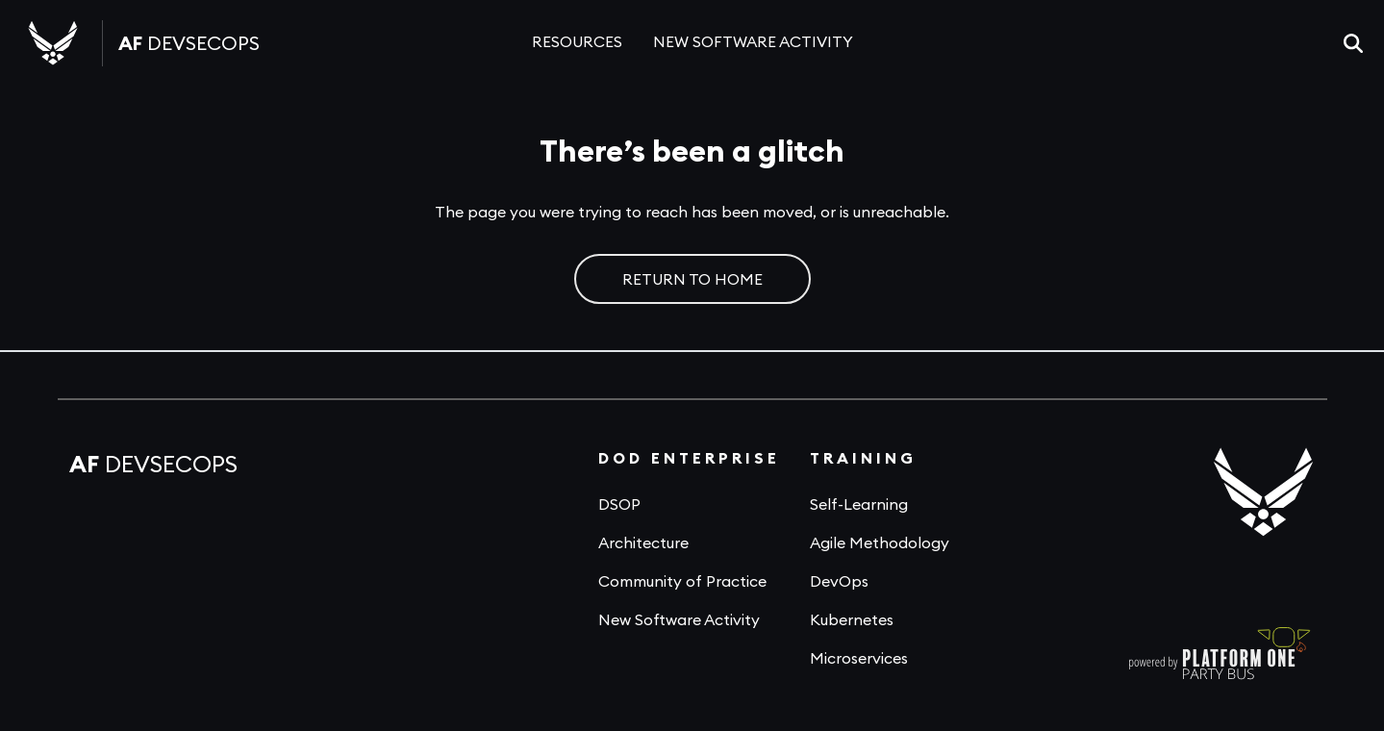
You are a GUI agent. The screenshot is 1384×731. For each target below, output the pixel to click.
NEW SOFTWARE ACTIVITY (753, 41)
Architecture (643, 542)
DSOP (619, 504)
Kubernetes (851, 619)
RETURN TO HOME (692, 279)
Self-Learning (859, 504)
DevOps (839, 581)
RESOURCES (577, 41)
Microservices (859, 658)
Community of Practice (682, 581)
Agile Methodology (879, 542)
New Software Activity (679, 619)
